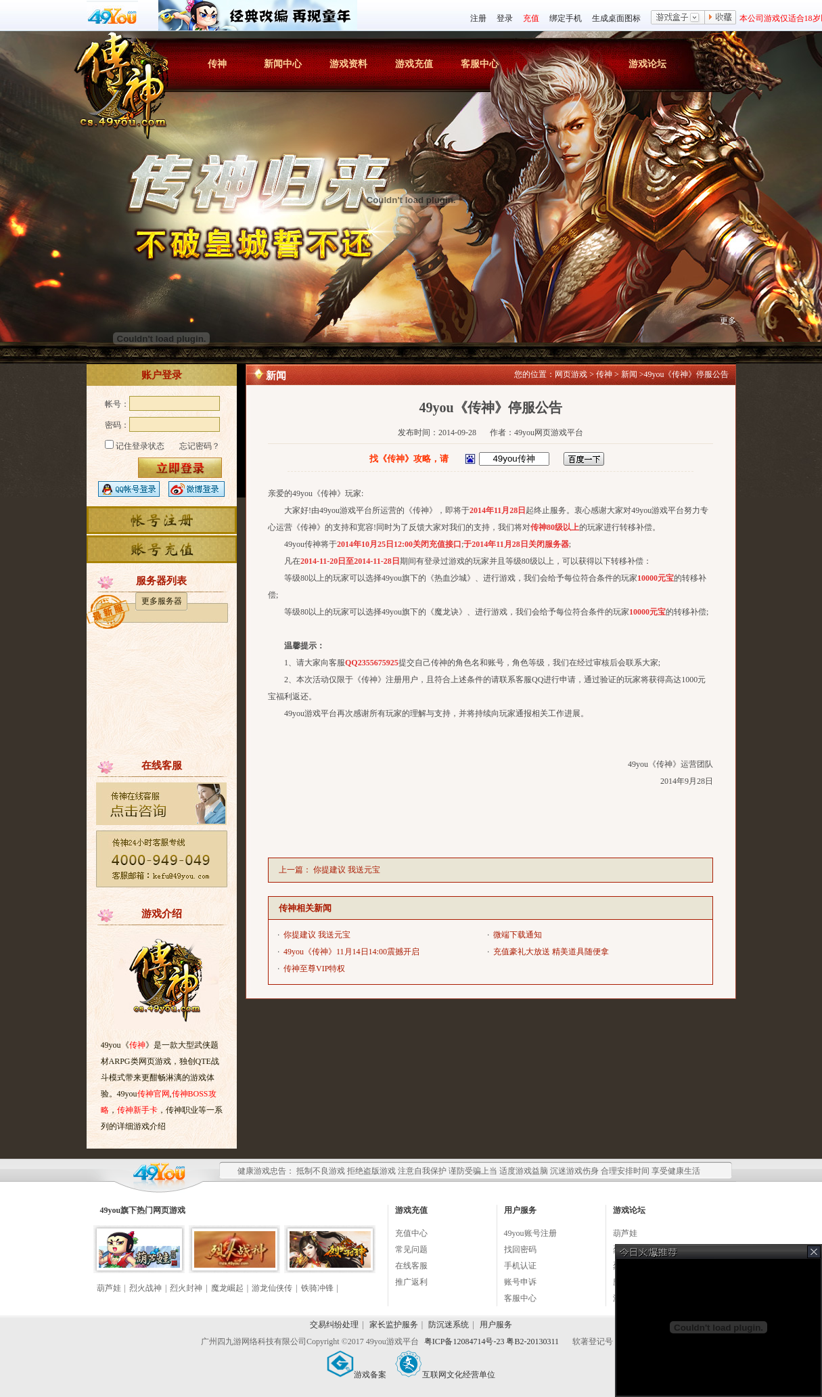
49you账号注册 (530, 1233)
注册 (478, 18)
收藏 (720, 18)
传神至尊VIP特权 (314, 968)
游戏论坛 (647, 64)
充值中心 (411, 1233)
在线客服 (411, 1265)
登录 (505, 18)
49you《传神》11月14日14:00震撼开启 (351, 951)
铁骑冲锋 (317, 1288)
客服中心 (480, 64)
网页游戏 (571, 374)
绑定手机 (565, 18)
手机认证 (520, 1265)
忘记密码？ (199, 446)
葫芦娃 (109, 1288)
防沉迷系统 (448, 1324)
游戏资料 (348, 64)
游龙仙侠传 (272, 1288)
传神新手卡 (137, 1110)
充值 (531, 18)
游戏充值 (414, 64)
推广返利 (411, 1282)
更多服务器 (161, 601)
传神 (217, 64)
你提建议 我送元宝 (346, 869)
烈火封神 (186, 1288)
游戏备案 (356, 1374)
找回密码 (520, 1249)
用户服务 (496, 1324)
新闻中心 (283, 64)
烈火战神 (145, 1288)
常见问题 (411, 1249)
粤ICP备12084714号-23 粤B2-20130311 (492, 1341)
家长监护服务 (393, 1324)
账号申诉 (520, 1282)
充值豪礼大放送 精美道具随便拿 (551, 951)
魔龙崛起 (227, 1288)
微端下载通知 (517, 934)
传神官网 (153, 1094)
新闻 (629, 374)
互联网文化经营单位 (445, 1374)
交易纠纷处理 (334, 1324)
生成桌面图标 (616, 18)
